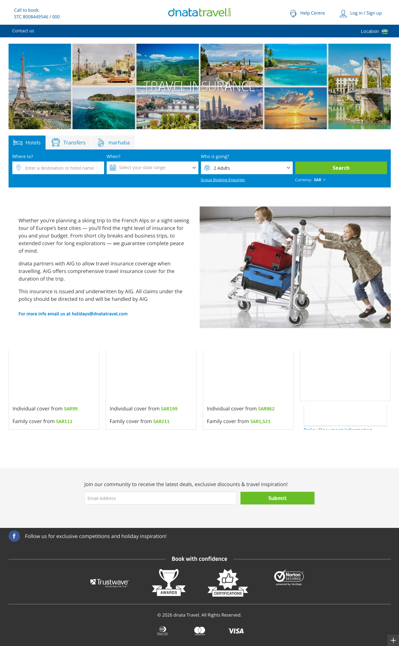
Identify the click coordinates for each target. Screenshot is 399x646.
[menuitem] (23, 31)
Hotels (27, 142)
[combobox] (311, 180)
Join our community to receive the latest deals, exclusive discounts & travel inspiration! (186, 484)
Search (341, 167)
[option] (54, 390)
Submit (277, 498)
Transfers (68, 142)
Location (370, 31)
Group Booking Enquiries (223, 179)
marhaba (113, 142)
